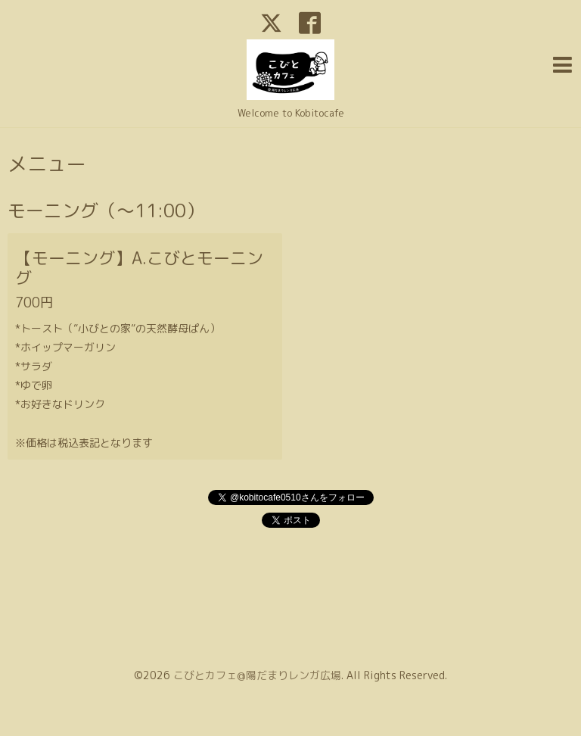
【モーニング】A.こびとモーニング (139, 267)
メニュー (47, 163)
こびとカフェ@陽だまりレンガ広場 (257, 675)
